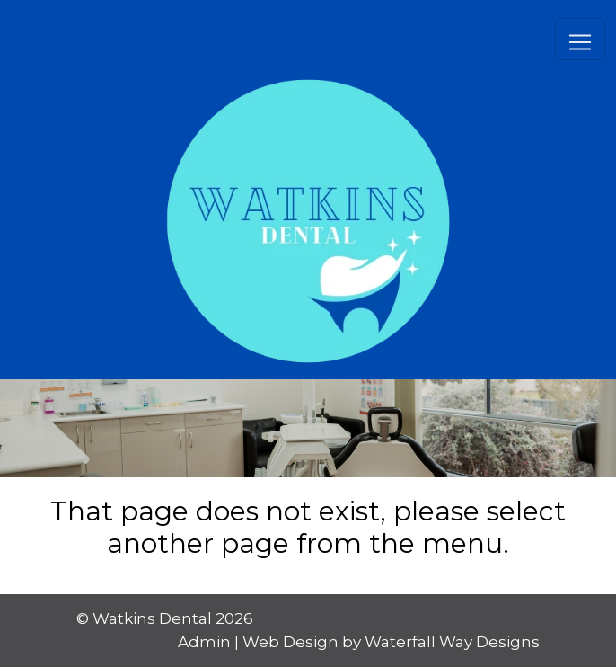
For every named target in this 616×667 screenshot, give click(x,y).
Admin (204, 642)
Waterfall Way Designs (452, 642)
